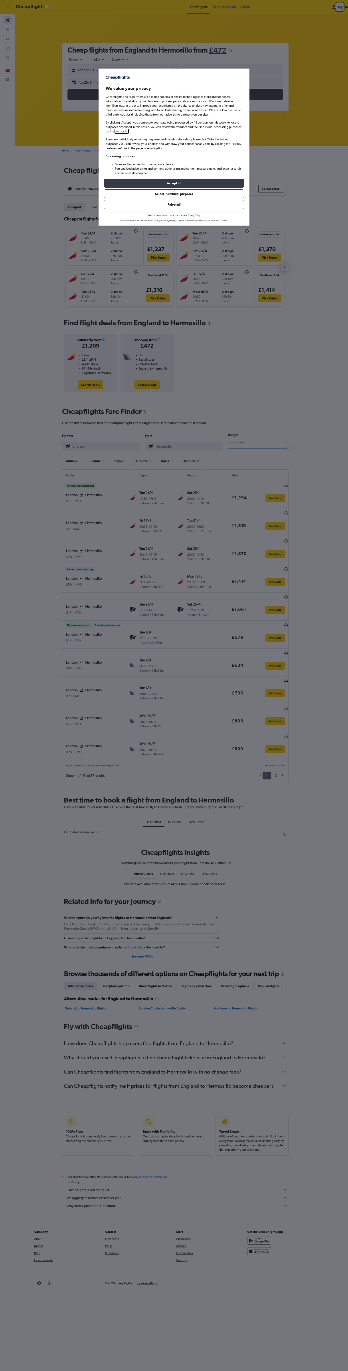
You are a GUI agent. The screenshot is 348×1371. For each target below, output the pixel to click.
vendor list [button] (122, 131)
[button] (174, 183)
